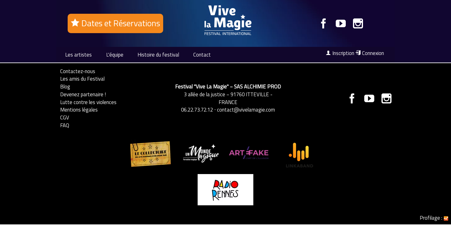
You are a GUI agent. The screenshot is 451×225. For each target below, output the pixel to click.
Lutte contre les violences (88, 102)
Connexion (369, 53)
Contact (202, 54)
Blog (65, 86)
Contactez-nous (77, 71)
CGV (64, 117)
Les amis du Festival (82, 78)
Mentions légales (79, 109)
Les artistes (78, 54)
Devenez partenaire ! (83, 94)
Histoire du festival (158, 54)
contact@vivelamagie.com (246, 109)
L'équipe (114, 54)
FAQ (64, 125)
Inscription (340, 53)
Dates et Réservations (115, 23)
